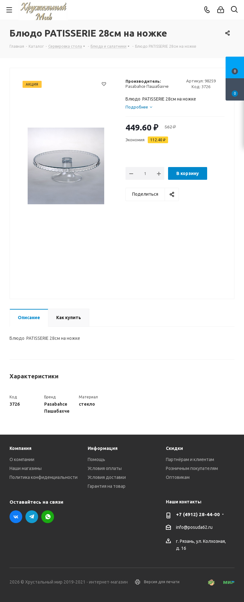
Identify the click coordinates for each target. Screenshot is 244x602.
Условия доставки (107, 477)
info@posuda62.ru (194, 527)
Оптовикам (178, 477)
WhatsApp (47, 516)
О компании (22, 459)
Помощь (96, 459)
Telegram (31, 516)
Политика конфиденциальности (44, 477)
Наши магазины (26, 468)
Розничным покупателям (192, 468)
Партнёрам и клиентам (190, 459)
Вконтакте (16, 516)
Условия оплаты (105, 468)
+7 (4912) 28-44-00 (198, 514)
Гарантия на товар (106, 486)
